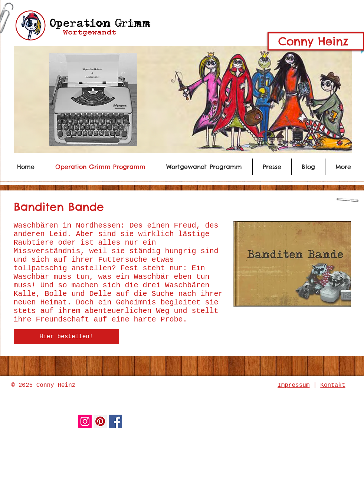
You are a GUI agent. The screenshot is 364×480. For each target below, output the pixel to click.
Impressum (293, 385)
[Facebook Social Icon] (115, 421)
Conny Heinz (313, 41)
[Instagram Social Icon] (85, 421)
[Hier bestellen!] (66, 336)
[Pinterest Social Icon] (100, 421)
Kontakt (332, 385)
